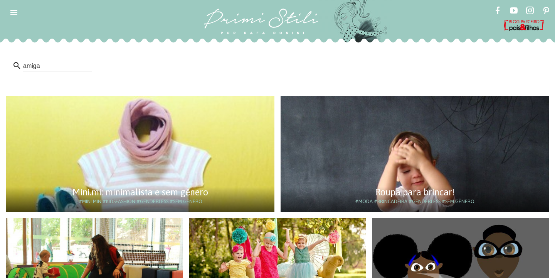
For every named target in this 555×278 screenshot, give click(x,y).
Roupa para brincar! (414, 192)
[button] (14, 12)
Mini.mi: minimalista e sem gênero (140, 192)
